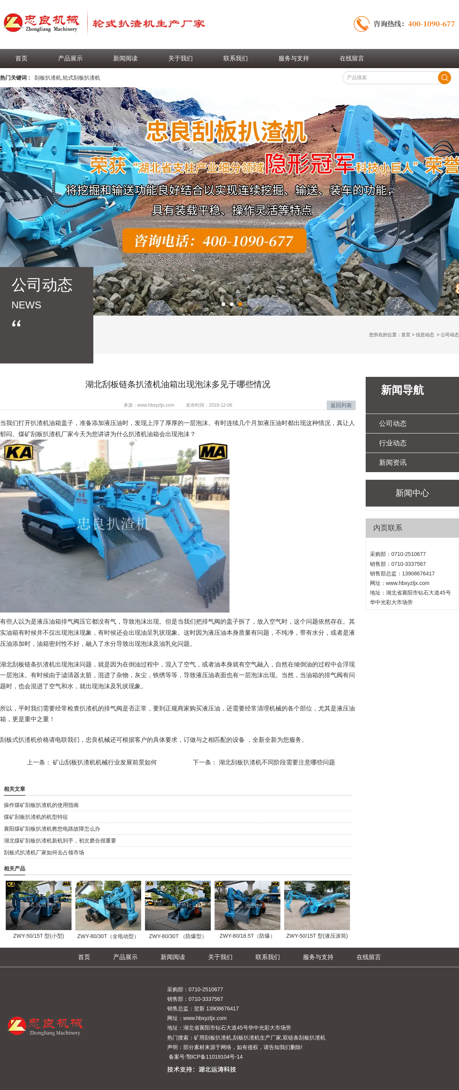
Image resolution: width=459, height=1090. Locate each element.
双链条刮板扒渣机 (304, 1038)
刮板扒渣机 (47, 78)
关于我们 (180, 58)
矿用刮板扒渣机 (212, 1038)
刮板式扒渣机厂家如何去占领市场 (44, 852)
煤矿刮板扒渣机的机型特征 (36, 817)
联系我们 (235, 58)
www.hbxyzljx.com (155, 405)
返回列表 (341, 405)
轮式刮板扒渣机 (81, 78)
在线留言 (352, 58)
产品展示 (70, 58)
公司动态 (393, 423)
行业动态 (393, 443)
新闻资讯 (393, 462)
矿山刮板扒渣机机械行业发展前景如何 (104, 762)
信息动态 (425, 334)
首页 (21, 58)
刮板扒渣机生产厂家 (257, 1038)
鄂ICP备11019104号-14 (214, 1057)
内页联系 (387, 528)
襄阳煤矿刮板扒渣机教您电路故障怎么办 (52, 829)
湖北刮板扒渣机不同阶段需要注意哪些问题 (276, 762)
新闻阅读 (125, 58)
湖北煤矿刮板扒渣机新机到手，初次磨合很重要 (60, 840)
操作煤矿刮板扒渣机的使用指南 (41, 805)
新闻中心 (412, 493)
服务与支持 (293, 58)
